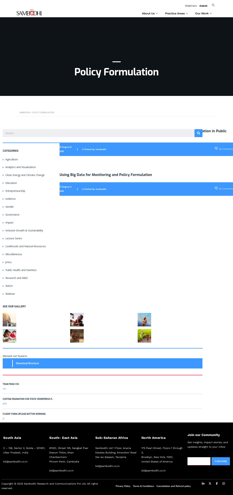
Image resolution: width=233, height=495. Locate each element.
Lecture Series (13, 238)
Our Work (204, 12)
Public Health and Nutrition (21, 270)
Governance (12, 214)
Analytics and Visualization (20, 167)
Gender (9, 206)
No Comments (224, 149)
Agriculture (11, 159)
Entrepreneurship (15, 191)
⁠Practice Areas (177, 12)
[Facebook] (217, 484)
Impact (9, 222)
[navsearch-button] (212, 5)
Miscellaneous (13, 254)
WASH (9, 286)
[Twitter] (210, 484)
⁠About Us (150, 12)
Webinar (10, 293)
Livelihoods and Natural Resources (25, 246)
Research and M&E (16, 278)
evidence (10, 198)
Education (11, 183)
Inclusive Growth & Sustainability (24, 230)
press (8, 262)
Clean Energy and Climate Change (25, 175)
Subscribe (220, 461)
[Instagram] (224, 484)
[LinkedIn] (203, 484)
